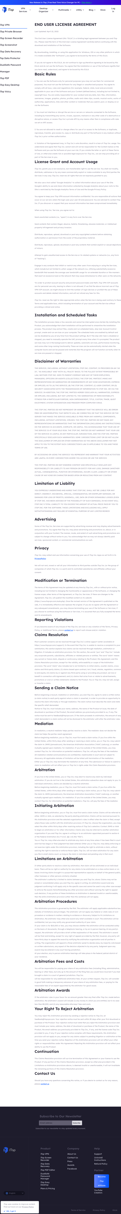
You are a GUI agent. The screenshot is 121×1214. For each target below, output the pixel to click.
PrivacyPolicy (40, 558)
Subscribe (76, 1123)
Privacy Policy (99, 1210)
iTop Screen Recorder (11, 38)
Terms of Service (78, 1210)
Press (69, 1161)
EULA (115, 1210)
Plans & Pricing (48, 1188)
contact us (68, 630)
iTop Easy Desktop (9, 84)
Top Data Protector (10, 58)
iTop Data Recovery (10, 51)
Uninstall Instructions (100, 1158)
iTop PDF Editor (48, 1170)
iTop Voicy (5, 91)
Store (102, 10)
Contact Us (72, 1157)
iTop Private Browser (11, 31)
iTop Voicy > (87, 2)
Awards (70, 1165)
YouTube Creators (98, 1191)
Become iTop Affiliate (102, 1181)
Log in (113, 10)
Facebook (72, 1168)
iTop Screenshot (8, 44)
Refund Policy (100, 1164)
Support (98, 1154)
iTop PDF (4, 78)
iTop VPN (5, 24)
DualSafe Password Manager (45, 1176)
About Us (71, 1154)
